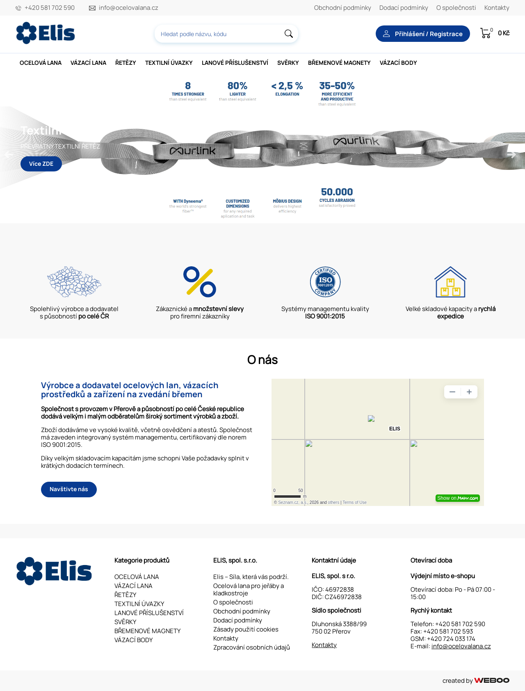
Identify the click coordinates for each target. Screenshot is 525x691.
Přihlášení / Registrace (423, 34)
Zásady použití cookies (245, 629)
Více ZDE (41, 163)
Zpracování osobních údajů (251, 647)
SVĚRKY (288, 62)
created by (476, 680)
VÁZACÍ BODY (398, 62)
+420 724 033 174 (451, 638)
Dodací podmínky (403, 7)
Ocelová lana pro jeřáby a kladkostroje (248, 589)
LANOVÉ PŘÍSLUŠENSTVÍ (235, 62)
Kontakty (496, 7)
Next (511, 154)
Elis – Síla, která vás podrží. (251, 576)
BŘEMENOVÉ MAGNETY (339, 62)
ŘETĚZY (125, 62)
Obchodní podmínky (342, 7)
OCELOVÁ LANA (41, 62)
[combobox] (226, 34)
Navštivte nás (69, 489)
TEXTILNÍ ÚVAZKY (169, 62)
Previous (8, 154)
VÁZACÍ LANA (88, 62)
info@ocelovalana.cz (128, 7)
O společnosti (456, 7)
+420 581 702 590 (50, 7)
